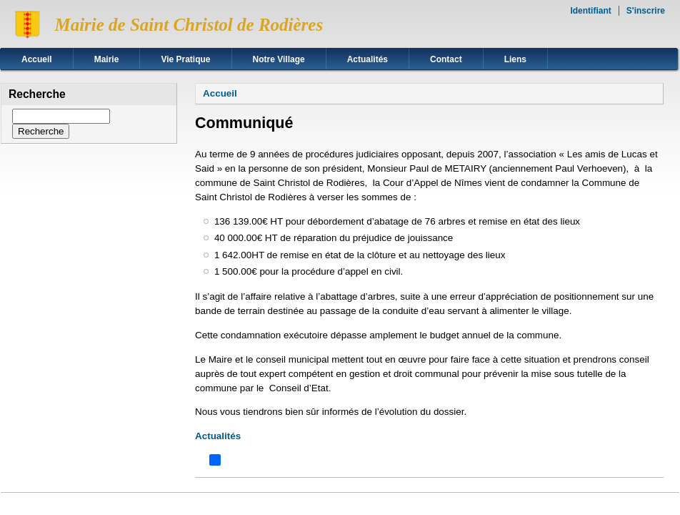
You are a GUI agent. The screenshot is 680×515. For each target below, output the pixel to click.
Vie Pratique (185, 59)
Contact (446, 59)
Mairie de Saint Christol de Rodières (188, 24)
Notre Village (279, 59)
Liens (515, 59)
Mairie (106, 59)
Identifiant (590, 11)
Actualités (367, 59)
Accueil (36, 59)
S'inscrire (645, 11)
